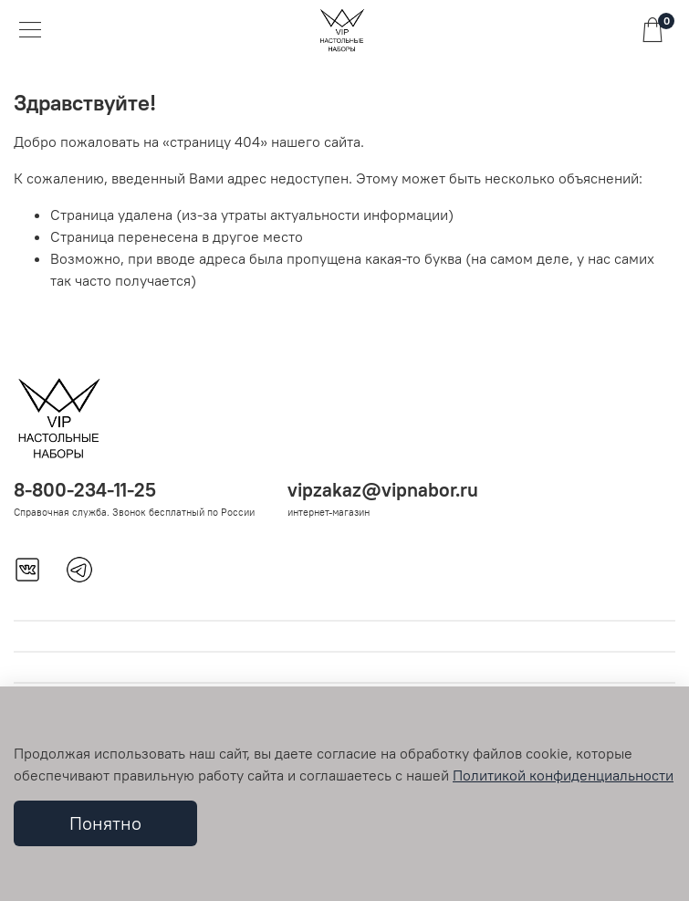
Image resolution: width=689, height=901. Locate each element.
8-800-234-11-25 (85, 489)
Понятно (105, 823)
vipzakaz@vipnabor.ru (382, 489)
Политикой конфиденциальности (563, 775)
